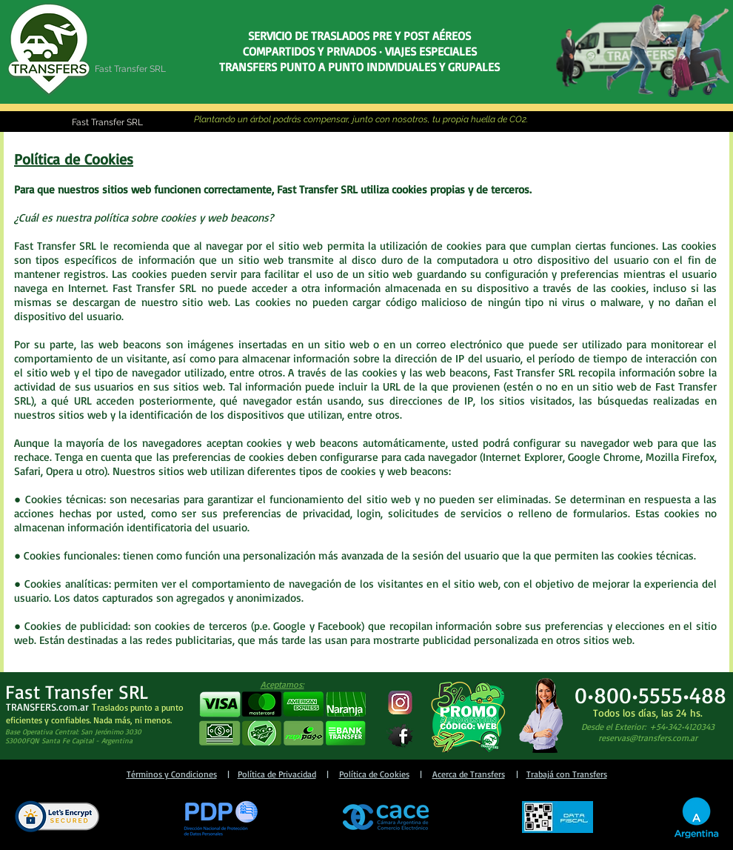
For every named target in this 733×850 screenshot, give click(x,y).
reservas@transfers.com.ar (647, 737)
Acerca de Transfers (468, 774)
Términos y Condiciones (172, 774)
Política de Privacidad (277, 774)
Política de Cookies (374, 774)
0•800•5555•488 (650, 694)
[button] (282, 719)
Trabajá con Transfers (566, 774)
